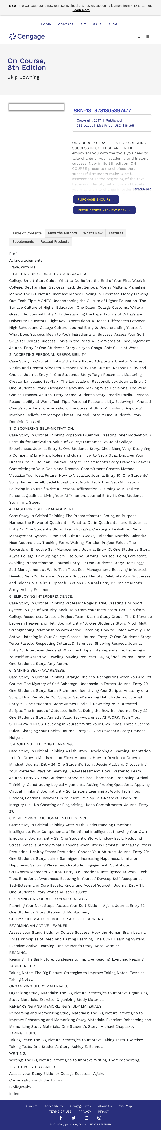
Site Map (125, 1106)
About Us (105, 1106)
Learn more (81, 10)
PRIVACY (85, 1111)
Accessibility (54, 1106)
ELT (83, 24)
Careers (32, 1106)
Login (46, 24)
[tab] (27, 233)
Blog (112, 24)
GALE (97, 24)
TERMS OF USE (60, 1111)
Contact (66, 24)
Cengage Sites (80, 1106)
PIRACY (103, 1111)
